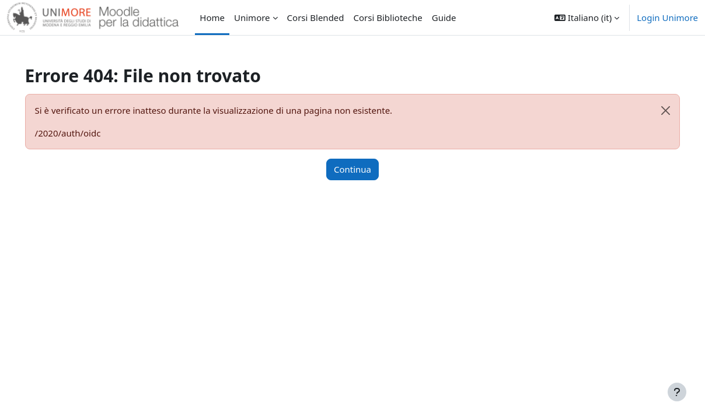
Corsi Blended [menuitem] (315, 17)
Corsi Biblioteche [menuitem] (388, 17)
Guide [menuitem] (444, 17)
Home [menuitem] (212, 17)
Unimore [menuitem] (252, 17)
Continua (352, 169)
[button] (587, 17)
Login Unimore (667, 17)
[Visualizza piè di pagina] (677, 392)
